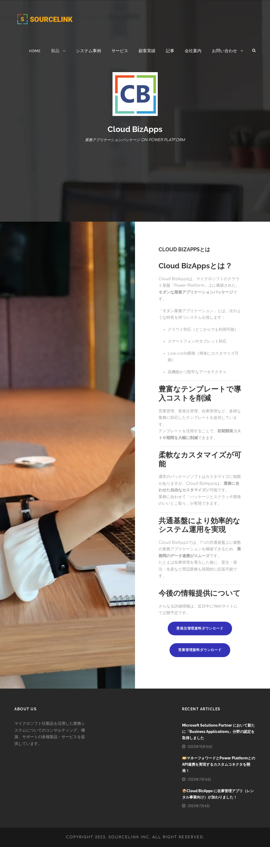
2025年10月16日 (200, 747)
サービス (119, 50)
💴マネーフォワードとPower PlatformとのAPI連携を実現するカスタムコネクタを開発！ (218, 764)
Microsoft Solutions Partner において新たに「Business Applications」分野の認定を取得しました (218, 731)
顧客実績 (147, 50)
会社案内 (193, 50)
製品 (55, 50)
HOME (35, 50)
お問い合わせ (224, 50)
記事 (170, 50)
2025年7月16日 (199, 779)
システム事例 (88, 50)
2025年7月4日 (199, 806)
